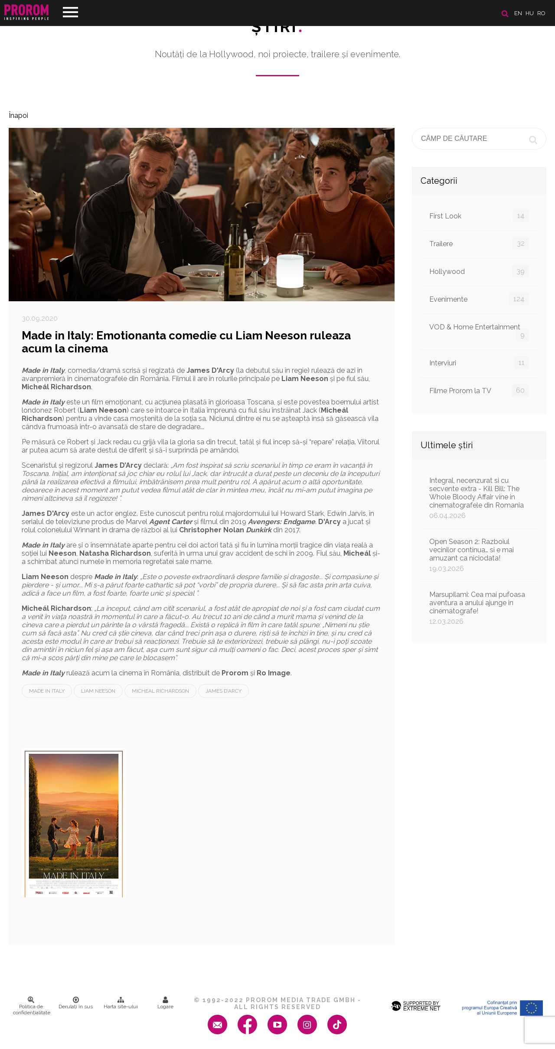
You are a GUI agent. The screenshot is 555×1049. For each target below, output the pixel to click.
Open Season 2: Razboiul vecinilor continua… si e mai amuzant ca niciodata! (479, 555)
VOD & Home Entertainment (479, 332)
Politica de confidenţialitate (31, 1006)
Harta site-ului (121, 1003)
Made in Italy (47, 691)
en (518, 13)
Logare (165, 1003)
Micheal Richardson (160, 691)
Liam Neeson (98, 691)
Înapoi (18, 115)
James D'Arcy (224, 691)
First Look (479, 215)
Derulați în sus (76, 1003)
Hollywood (479, 271)
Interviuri (479, 362)
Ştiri (277, 26)
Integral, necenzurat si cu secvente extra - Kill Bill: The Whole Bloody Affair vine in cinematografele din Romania (479, 498)
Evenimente (479, 299)
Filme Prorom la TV (479, 390)
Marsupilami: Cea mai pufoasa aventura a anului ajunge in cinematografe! (479, 607)
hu (530, 13)
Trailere (479, 243)
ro (541, 13)
